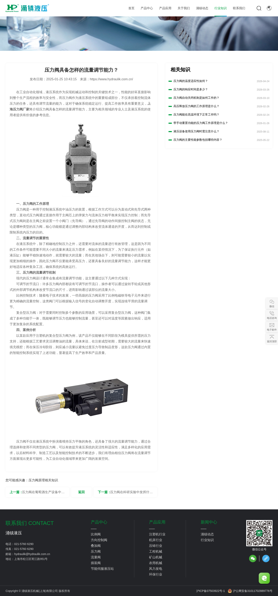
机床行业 (155, 540)
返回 (81, 492)
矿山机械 (155, 557)
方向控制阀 (99, 540)
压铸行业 (155, 545)
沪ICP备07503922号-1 (210, 591)
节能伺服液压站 (102, 568)
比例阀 (96, 534)
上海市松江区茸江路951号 (31, 559)
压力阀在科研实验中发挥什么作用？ (131, 493)
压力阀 (96, 551)
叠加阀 (96, 545)
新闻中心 (209, 522)
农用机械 (155, 563)
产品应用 (157, 522)
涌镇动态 (207, 534)
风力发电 (155, 568)
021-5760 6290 (23, 544)
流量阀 (96, 557)
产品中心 (99, 522)
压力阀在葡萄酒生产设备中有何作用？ (43, 493)
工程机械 (155, 551)
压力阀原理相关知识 (43, 480)
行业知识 (207, 540)
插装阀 (96, 563)
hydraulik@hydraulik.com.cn (32, 554)
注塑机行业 (157, 534)
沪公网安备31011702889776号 (250, 591)
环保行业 (155, 574)
